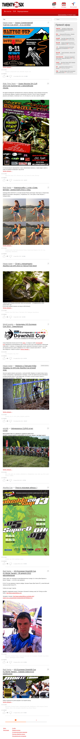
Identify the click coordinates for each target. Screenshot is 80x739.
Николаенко (36, 312)
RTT (15, 175)
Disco (11, 708)
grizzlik (5, 428)
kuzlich (57, 62)
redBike (11, 475)
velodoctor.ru (23, 474)
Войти (4, 728)
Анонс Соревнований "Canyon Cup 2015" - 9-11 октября (18, 24)
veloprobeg (8, 251)
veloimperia (14, 251)
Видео (61, 53)
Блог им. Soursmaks (66, 35)
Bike (6, 474)
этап (15, 416)
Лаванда (29, 312)
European (10, 353)
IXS (39, 250)
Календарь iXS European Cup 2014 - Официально (19, 325)
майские (17, 559)
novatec (18, 474)
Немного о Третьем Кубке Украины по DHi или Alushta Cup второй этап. (19, 368)
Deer (57, 34)
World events (8, 324)
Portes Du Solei (30, 175)
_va (57, 47)
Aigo (57, 71)
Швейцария (13, 657)
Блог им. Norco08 (65, 68)
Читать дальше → (7, 67)
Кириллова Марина (32, 250)
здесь (24, 343)
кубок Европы (40, 706)
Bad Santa (7, 188)
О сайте (14, 728)
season (7, 475)
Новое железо (71, 39)
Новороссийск (9, 250)
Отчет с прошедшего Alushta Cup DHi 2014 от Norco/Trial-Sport (20, 265)
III (12, 416)
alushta (7, 559)
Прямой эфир (63, 25)
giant (12, 474)
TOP (14, 11)
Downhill (40, 656)
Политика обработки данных (18, 734)
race (36, 474)
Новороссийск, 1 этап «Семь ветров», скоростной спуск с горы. (20, 189)
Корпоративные (22, 11)
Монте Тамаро (20, 657)
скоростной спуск (14, 71)
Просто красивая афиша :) (26, 488)
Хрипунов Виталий (24, 656)
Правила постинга (16, 730)
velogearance (31, 474)
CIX (57, 66)
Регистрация (6, 730)
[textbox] (27, 19)
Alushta (7, 312)
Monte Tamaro (32, 708)
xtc (14, 474)
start (39, 474)
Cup (25, 175)
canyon (26, 71)
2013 (44, 474)
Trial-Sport (21, 312)
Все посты (7, 11)
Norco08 (58, 42)
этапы (21, 559)
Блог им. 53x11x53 (60, 31)
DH (22, 175)
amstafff (58, 38)
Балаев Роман (23, 250)
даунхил (7, 71)
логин (74, 14)
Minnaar (37, 175)
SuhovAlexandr (59, 56)
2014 (13, 312)
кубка (18, 416)
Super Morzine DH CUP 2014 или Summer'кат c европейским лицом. (20, 86)
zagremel (58, 28)
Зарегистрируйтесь (62, 14)
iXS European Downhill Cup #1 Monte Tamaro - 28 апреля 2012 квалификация (19, 573)
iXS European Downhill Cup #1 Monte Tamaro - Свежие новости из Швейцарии (19, 672)
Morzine (19, 175)
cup (30, 71)
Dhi (26, 312)
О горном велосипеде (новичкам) (19, 732)
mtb (9, 474)
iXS (6, 353)
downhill (22, 71)
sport (47, 474)
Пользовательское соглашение (19, 736)
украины (22, 416)
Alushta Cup (8, 488)
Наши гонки (7, 23)
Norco (17, 312)
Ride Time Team (9, 84)
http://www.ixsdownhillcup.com (14, 593)
